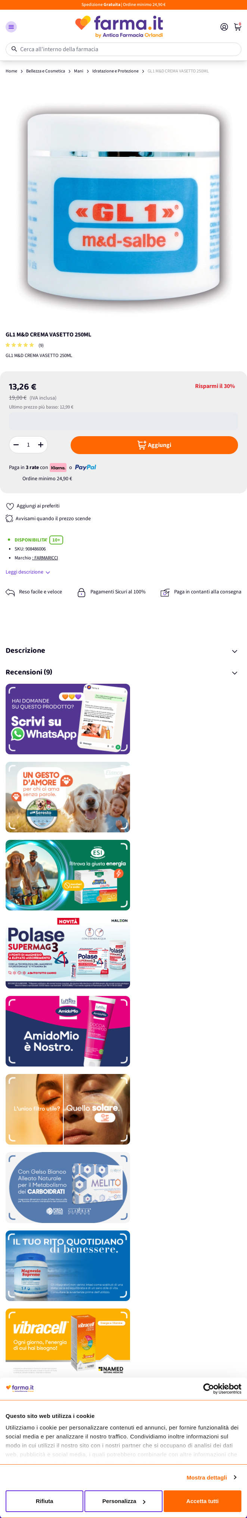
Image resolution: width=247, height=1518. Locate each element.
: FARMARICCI (45, 558)
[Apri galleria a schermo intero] (123, 206)
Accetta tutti (202, 1501)
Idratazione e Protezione (115, 71)
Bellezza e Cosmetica (45, 71)
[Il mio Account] (224, 27)
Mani (78, 71)
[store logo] (118, 27)
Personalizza (123, 1501)
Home (11, 71)
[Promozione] (123, 719)
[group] (20, 345)
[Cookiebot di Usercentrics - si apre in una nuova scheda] (208, 1388)
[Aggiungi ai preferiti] (32, 506)
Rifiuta (44, 1501)
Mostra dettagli (206, 1477)
